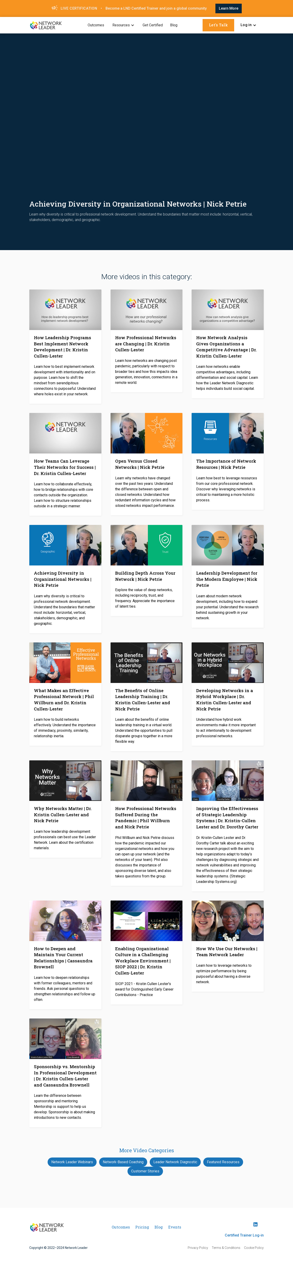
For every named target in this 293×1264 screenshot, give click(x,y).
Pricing (142, 1227)
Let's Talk (218, 24)
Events (174, 1227)
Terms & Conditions (226, 1248)
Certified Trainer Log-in (244, 1235)
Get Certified (153, 25)
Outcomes (96, 25)
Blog (173, 25)
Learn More (228, 8)
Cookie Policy (254, 1248)
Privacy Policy (198, 1248)
